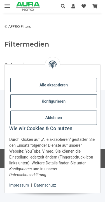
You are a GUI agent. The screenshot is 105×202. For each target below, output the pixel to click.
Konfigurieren (54, 101)
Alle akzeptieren (53, 85)
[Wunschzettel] (83, 6)
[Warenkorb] (95, 6)
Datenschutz (45, 185)
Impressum (19, 185)
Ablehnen (53, 117)
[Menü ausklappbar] (7, 3)
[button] (64, 6)
